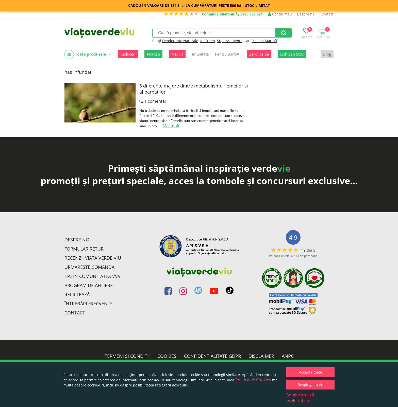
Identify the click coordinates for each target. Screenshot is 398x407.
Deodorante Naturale (180, 40)
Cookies (166, 356)
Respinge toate (310, 384)
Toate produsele (87, 54)
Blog (327, 54)
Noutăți (153, 54)
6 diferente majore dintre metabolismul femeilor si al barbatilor (193, 89)
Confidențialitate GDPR (212, 356)
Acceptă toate (310, 372)
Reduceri (128, 54)
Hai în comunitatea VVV (92, 276)
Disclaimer (261, 356)
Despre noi (306, 14)
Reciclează (77, 294)
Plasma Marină (264, 40)
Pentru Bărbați (227, 54)
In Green (207, 40)
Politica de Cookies (253, 380)
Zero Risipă (259, 54)
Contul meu (280, 14)
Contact (327, 14)
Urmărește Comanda (89, 267)
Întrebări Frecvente (88, 303)
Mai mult (171, 126)
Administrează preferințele (300, 397)
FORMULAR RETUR (84, 249)
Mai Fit (177, 54)
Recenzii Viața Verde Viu (92, 258)
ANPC (288, 356)
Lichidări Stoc (292, 54)
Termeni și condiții (127, 356)
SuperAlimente (229, 40)
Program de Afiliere (88, 285)
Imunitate (200, 54)
